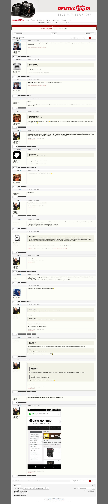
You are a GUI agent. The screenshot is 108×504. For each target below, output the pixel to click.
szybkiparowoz (18, 59)
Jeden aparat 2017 (31, 139)
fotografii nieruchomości (57, 248)
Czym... (53, 22)
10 (92, 38)
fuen (18, 285)
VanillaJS (62, 499)
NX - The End (67, 22)
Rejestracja (56, 20)
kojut (18, 130)
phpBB (49, 498)
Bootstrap (58, 499)
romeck (18, 149)
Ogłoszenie (54, 26)
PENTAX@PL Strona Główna (44, 22)
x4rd (18, 231)
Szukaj (33, 20)
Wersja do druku (91, 491)
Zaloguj (63, 20)
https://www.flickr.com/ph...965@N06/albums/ (37, 47)
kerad (18, 111)
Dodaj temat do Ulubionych (89, 490)
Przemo (55, 498)
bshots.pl (65, 248)
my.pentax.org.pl (54, 501)
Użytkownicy (40, 20)
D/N (69, 20)
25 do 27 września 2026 (62, 28)
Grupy (48, 20)
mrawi (18, 99)
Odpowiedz (17, 485)
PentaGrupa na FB (31, 248)
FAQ (27, 20)
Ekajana (18, 40)
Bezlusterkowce (59, 22)
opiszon (51, 499)
